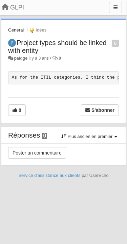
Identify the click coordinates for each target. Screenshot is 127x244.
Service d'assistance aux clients (49, 175)
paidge (20, 58)
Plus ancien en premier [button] (89, 136)
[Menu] (115, 7)
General (16, 30)
